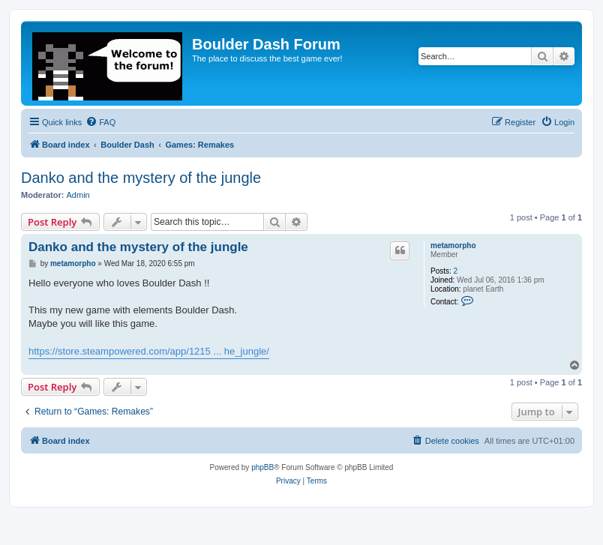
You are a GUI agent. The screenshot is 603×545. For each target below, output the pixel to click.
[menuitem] (101, 122)
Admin (78, 194)
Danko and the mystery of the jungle (141, 177)
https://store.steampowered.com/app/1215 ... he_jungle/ (148, 351)
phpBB (262, 467)
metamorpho (453, 245)
